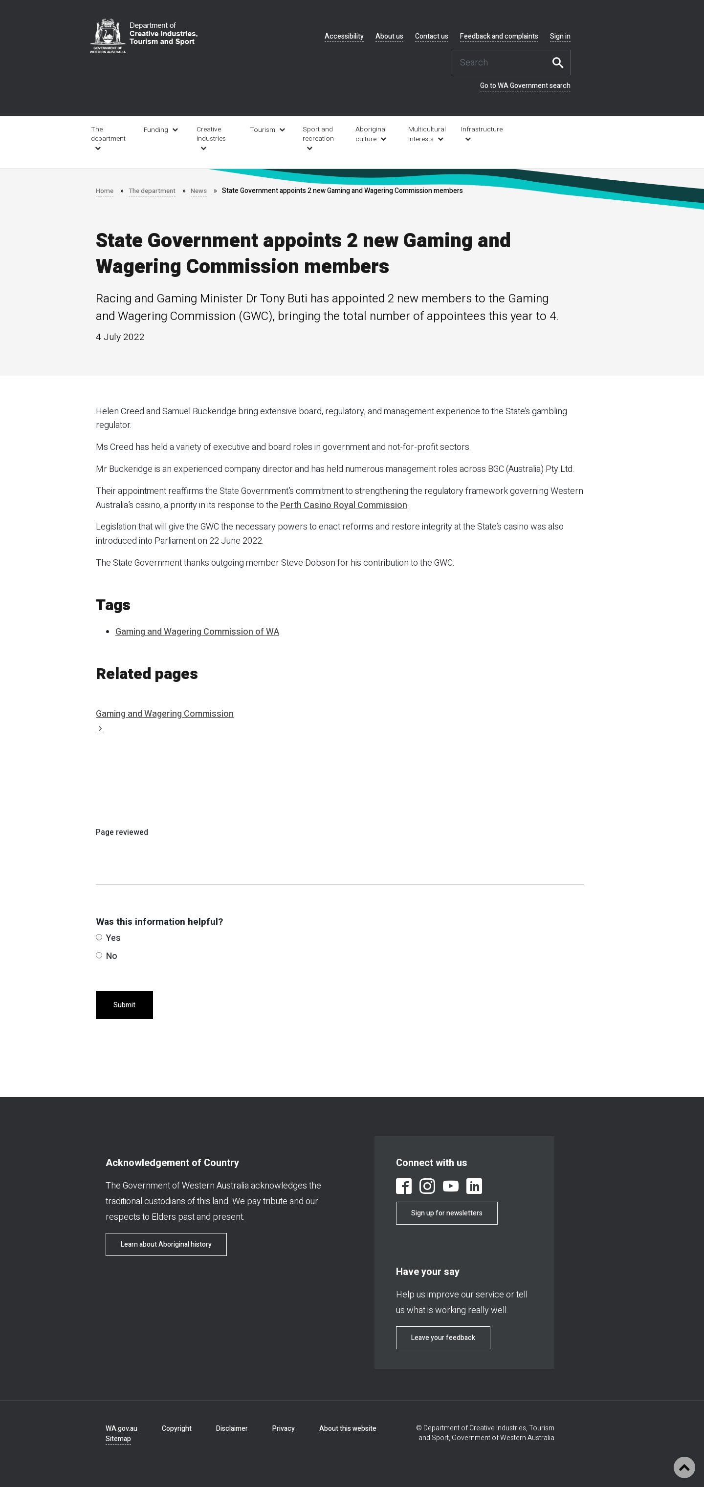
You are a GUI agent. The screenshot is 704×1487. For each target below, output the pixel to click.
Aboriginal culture (371, 134)
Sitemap (118, 1439)
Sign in (560, 37)
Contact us (431, 37)
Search (561, 62)
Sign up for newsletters (447, 1213)
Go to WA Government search (525, 86)
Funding (156, 130)
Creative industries (211, 134)
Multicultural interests (427, 134)
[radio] (99, 937)
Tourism (262, 130)
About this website (347, 1428)
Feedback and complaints (499, 37)
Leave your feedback (443, 1338)
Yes (108, 938)
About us (389, 37)
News (202, 191)
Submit (124, 1005)
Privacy (283, 1428)
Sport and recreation (318, 134)
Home (105, 191)
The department (108, 134)
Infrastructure (481, 129)
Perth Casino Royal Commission (343, 505)
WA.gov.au (121, 1428)
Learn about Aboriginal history (166, 1244)
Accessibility (344, 37)
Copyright (177, 1428)
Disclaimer (232, 1428)
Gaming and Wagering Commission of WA (197, 631)
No (106, 956)
